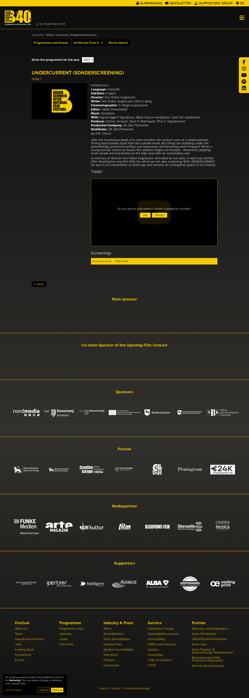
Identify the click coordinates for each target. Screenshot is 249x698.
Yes (145, 215)
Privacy (115, 689)
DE (242, 3)
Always (159, 215)
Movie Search (118, 42)
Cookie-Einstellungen (137, 689)
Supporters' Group (216, 3)
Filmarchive (62, 35)
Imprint (103, 689)
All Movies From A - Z (88, 42)
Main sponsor (124, 299)
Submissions (151, 3)
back (40, 284)
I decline (44, 690)
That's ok (57, 690)
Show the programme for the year (56, 59)
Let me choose (13, 690)
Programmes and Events (83, 35)
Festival (50, 35)
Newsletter (180, 3)
